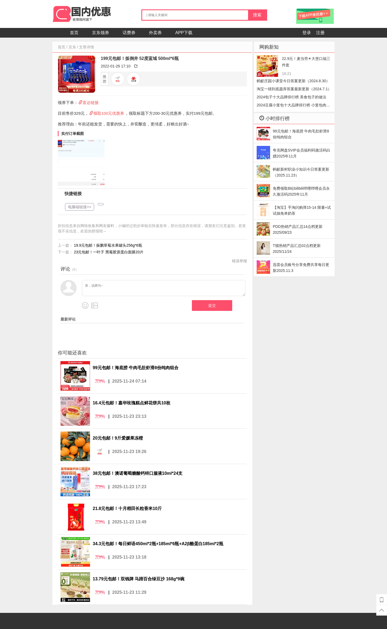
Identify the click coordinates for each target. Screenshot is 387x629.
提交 (212, 305)
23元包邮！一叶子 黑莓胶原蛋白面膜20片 (109, 252)
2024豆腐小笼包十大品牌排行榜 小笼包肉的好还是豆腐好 (293, 106)
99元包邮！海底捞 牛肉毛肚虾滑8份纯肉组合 (135, 367)
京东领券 (100, 32)
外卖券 (155, 32)
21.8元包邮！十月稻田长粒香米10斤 (127, 508)
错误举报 (239, 261)
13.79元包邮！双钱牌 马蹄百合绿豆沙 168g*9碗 (138, 579)
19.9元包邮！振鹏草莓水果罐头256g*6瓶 (108, 245)
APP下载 (183, 32)
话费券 (129, 32)
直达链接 (91, 102)
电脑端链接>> (79, 207)
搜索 (257, 15)
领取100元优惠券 (108, 113)
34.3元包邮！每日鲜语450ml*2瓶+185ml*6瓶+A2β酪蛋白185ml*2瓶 (158, 543)
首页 (74, 32)
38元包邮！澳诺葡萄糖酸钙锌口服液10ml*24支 (137, 473)
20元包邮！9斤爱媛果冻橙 (118, 438)
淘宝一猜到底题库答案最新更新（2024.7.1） (294, 89)
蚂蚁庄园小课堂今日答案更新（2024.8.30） (293, 81)
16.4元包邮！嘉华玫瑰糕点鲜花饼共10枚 (131, 403)
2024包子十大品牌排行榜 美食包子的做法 (291, 97)
